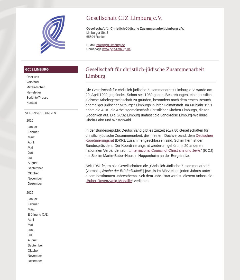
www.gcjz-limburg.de (116, 49)
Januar (32, 127)
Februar (33, 132)
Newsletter (33, 92)
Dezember (35, 183)
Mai (30, 147)
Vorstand (32, 82)
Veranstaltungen (40, 113)
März (31, 137)
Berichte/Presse (37, 97)
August (32, 163)
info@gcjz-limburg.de (110, 45)
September (35, 168)
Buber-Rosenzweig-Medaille (109, 181)
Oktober (33, 173)
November (35, 178)
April (31, 142)
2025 (29, 192)
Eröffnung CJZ (38, 214)
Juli (30, 158)
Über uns (32, 77)
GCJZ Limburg (37, 69)
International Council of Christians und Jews (165, 150)
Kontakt (31, 103)
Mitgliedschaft (35, 87)
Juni (30, 153)
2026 (29, 120)
